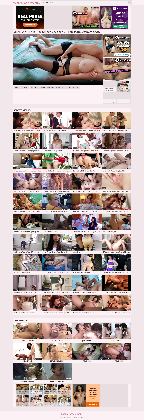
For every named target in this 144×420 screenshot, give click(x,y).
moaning (50, 87)
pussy (26, 87)
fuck (36, 87)
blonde (67, 87)
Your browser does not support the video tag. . (58, 59)
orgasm (42, 87)
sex (21, 87)
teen (16, 87)
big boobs (59, 87)
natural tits (75, 87)
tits (31, 87)
